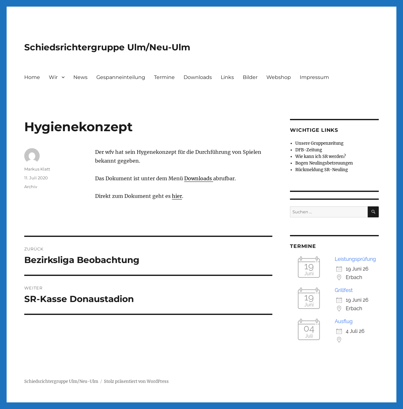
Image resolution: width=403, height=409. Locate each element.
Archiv (30, 186)
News (80, 77)
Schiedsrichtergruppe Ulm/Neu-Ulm (107, 47)
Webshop (278, 77)
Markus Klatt (37, 168)
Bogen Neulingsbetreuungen (324, 163)
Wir (53, 77)
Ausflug (344, 321)
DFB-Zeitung (308, 150)
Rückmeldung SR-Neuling (321, 169)
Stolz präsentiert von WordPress (136, 381)
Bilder (250, 77)
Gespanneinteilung (120, 77)
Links (227, 77)
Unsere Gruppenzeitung (319, 143)
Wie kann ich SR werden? (320, 156)
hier (177, 196)
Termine (164, 77)
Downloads (198, 77)
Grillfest (344, 290)
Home (32, 77)
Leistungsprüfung (355, 259)
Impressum (314, 77)
